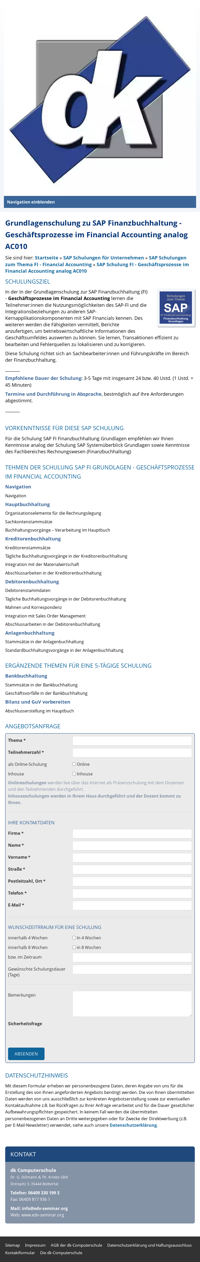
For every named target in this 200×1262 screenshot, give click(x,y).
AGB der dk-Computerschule (76, 1245)
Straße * (16, 869)
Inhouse (16, 774)
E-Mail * (16, 905)
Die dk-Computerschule (61, 1252)
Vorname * (19, 857)
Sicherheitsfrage (25, 1024)
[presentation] (112, 1029)
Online (81, 764)
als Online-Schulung (27, 764)
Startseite (46, 257)
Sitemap (12, 1245)
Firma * (16, 833)
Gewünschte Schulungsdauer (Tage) (37, 972)
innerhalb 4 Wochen (28, 938)
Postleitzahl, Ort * (27, 881)
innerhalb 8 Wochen (28, 947)
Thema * (17, 740)
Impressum (35, 1245)
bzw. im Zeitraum (25, 957)
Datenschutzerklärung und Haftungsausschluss (149, 1245)
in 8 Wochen (86, 947)
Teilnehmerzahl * (26, 752)
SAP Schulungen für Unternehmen (104, 257)
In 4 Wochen (86, 938)
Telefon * (17, 893)
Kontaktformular (20, 1252)
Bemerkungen (22, 995)
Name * (16, 845)
